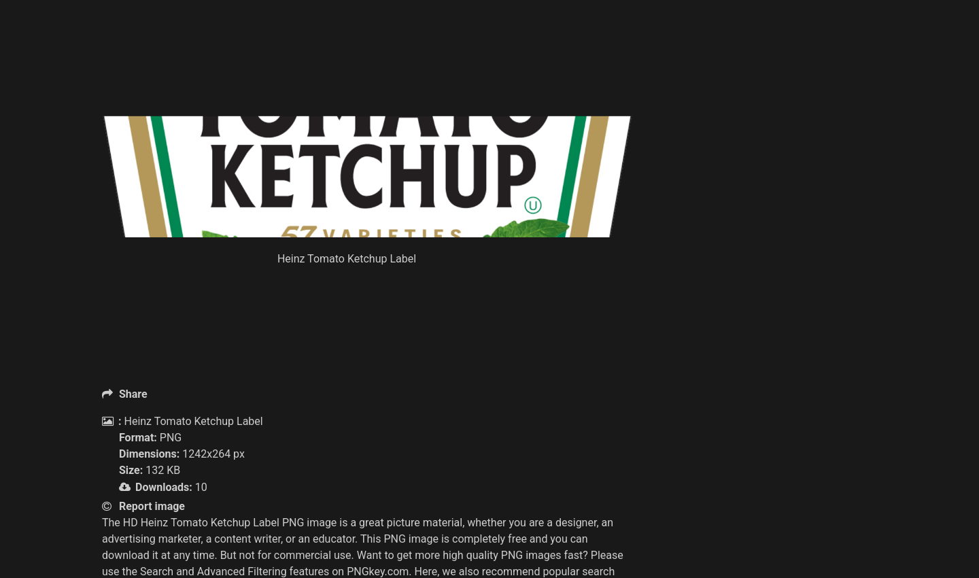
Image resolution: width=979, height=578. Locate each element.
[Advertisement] (367, 81)
